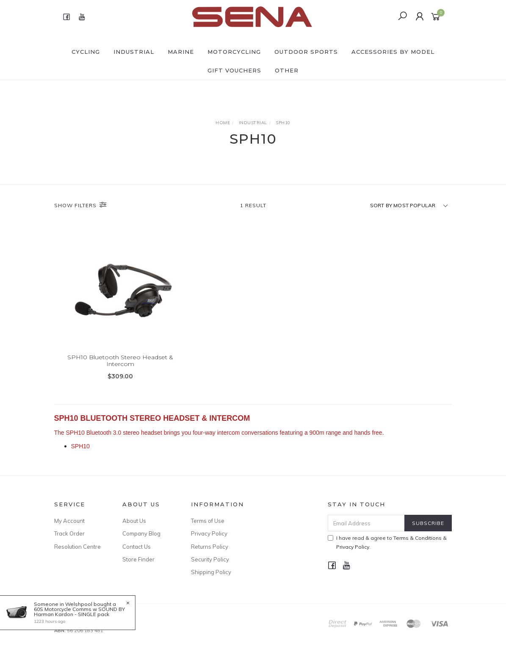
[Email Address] (366, 523)
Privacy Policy (209, 533)
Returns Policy (209, 546)
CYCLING (86, 51)
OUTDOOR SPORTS (306, 51)
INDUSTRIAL (133, 51)
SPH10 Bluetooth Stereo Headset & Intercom (120, 360)
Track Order (69, 533)
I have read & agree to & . (387, 542)
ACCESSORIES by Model (392, 51)
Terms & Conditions (417, 538)
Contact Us (136, 546)
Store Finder (138, 559)
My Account (69, 520)
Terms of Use (207, 520)
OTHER (287, 70)
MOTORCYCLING (234, 51)
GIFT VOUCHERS (234, 70)
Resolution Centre (77, 546)
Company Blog (141, 533)
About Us (134, 520)
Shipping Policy (211, 572)
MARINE (181, 51)
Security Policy (210, 559)
